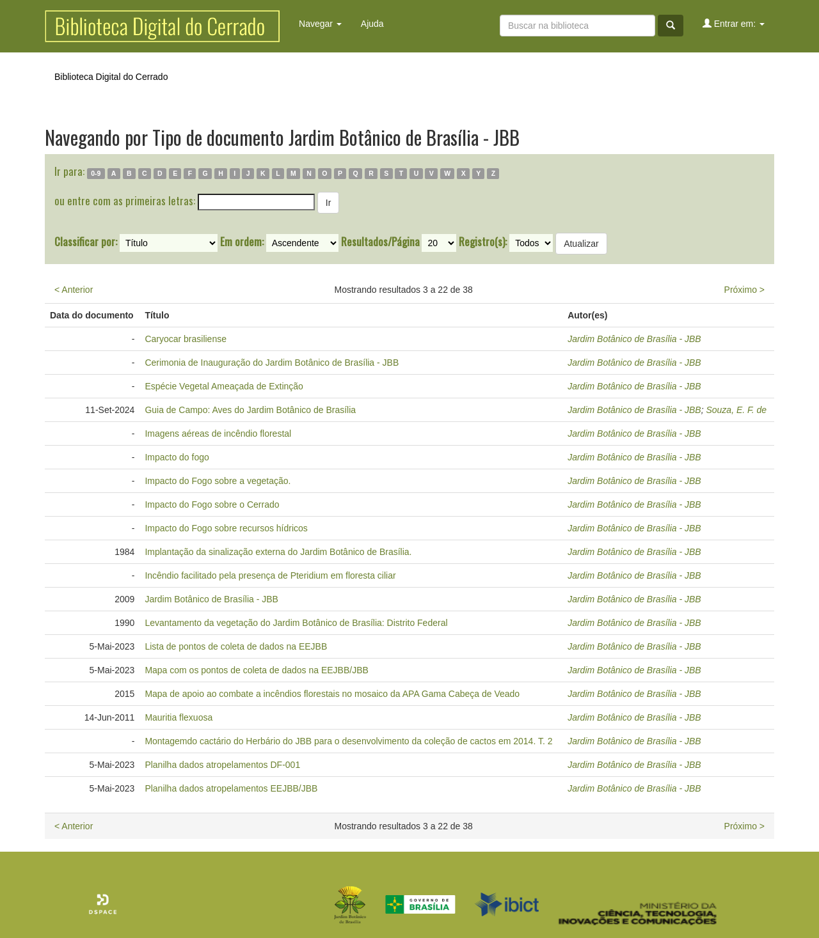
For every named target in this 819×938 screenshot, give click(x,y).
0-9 (95, 173)
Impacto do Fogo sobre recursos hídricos (226, 528)
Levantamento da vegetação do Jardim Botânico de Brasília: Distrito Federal (296, 623)
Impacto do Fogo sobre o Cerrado (212, 504)
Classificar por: (85, 241)
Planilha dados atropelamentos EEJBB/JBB (231, 788)
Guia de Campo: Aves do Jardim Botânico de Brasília (250, 410)
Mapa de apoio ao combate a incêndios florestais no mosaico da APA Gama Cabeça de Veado (332, 694)
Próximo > (744, 290)
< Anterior (73, 290)
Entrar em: (734, 23)
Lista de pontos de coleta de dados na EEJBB (236, 646)
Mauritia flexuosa (178, 717)
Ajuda (372, 24)
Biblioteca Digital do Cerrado (111, 77)
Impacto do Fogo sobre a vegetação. (217, 481)
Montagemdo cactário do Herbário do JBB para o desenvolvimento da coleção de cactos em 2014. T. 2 (348, 741)
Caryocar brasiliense (186, 339)
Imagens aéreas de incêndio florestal (218, 433)
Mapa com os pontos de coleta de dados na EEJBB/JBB (256, 670)
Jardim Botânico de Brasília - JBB (634, 339)
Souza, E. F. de (736, 410)
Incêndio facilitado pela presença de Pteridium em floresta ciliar (270, 575)
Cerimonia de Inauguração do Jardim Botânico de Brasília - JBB (272, 362)
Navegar (320, 24)
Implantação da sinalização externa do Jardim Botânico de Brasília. (278, 552)
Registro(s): (483, 241)
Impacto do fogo (177, 457)
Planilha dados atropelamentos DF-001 (222, 765)
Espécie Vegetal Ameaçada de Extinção (224, 386)
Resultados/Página (380, 241)
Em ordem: (242, 241)
